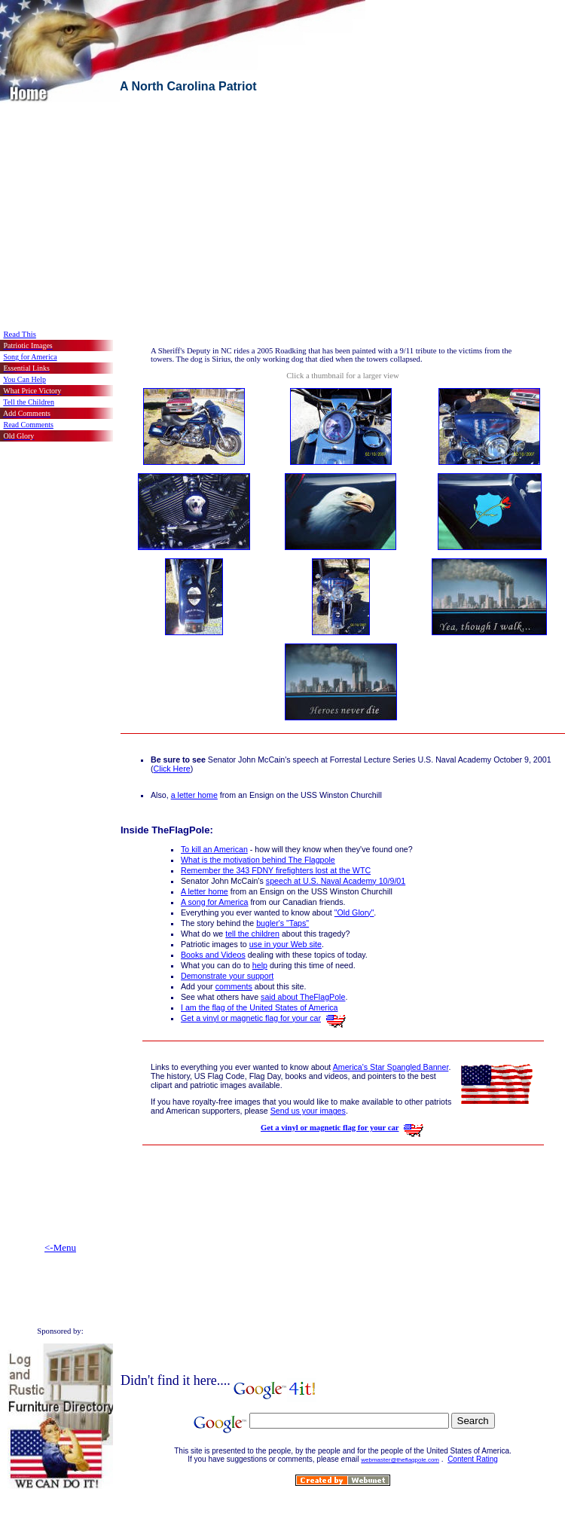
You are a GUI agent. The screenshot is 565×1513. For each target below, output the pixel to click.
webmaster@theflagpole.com (400, 1459)
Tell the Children (28, 402)
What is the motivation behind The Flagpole (258, 859)
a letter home (194, 794)
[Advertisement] (176, 208)
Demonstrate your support (227, 975)
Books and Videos (213, 954)
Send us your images (308, 1110)
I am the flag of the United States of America (259, 1007)
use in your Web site (285, 944)
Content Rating (472, 1459)
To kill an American (214, 849)
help (259, 965)
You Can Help (24, 379)
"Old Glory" (354, 912)
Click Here (172, 768)
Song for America (30, 357)
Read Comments (28, 424)
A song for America (214, 901)
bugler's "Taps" (282, 923)
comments (233, 986)
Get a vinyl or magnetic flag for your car (251, 1017)
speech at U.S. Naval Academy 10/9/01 (335, 880)
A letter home (204, 891)
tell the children (252, 933)
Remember (276, 870)
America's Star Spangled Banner (391, 1066)
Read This (20, 334)
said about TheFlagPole (303, 996)
